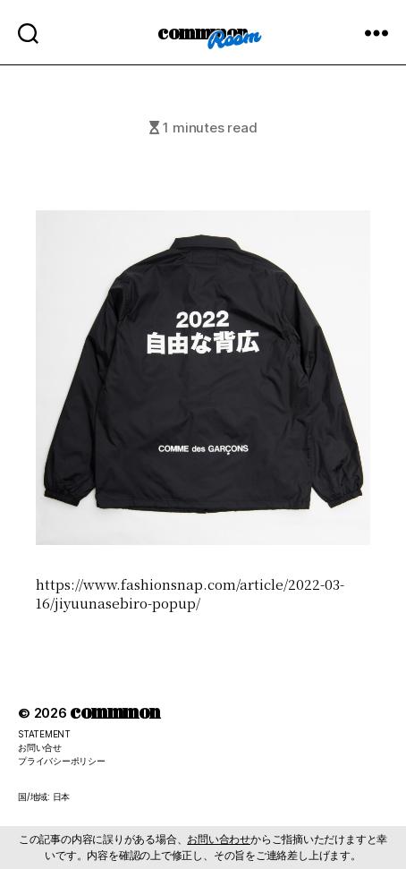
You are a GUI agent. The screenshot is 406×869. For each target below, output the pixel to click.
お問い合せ (40, 747)
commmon (202, 31)
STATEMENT (44, 733)
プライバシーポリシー (62, 760)
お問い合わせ (218, 839)
